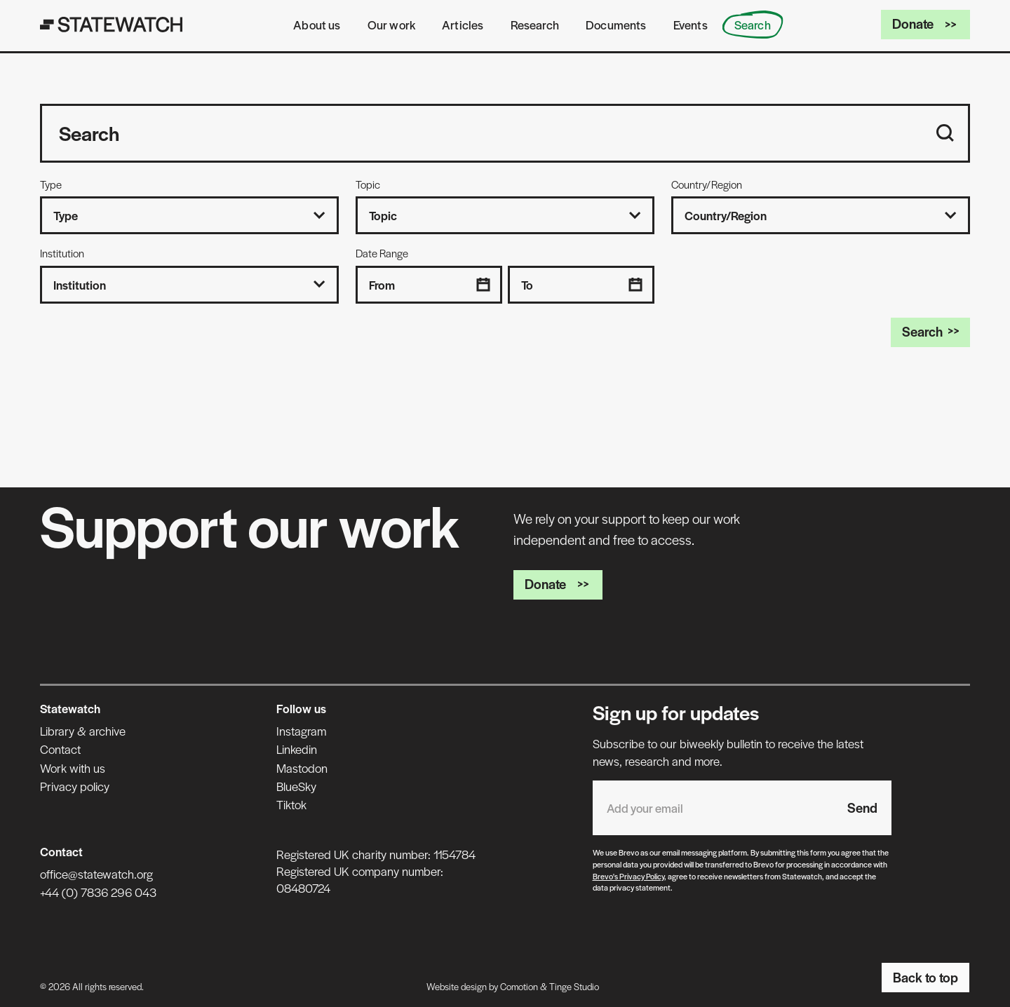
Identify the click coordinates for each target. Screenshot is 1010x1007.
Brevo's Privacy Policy (628, 875)
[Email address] (713, 807)
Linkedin (296, 749)
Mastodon (302, 767)
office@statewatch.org (96, 873)
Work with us (72, 767)
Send (862, 807)
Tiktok (291, 804)
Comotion (519, 986)
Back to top (925, 977)
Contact (60, 749)
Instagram (301, 730)
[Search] (945, 133)
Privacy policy (74, 786)
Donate (925, 23)
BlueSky (296, 786)
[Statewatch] (111, 24)
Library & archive (83, 730)
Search (930, 331)
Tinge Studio (574, 986)
